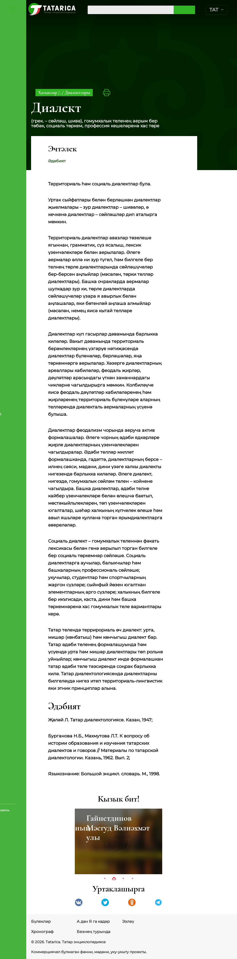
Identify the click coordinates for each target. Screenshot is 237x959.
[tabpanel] (118, 841)
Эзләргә (189, 10)
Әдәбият (57, 161)
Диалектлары (77, 92)
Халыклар (48, 92)
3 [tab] (123, 878)
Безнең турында (93, 931)
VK (79, 902)
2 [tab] (114, 878)
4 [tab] (132, 878)
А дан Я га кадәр (93, 921)
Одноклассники (132, 902)
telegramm (158, 902)
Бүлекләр (41, 921)
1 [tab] (104, 878)
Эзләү (128, 921)
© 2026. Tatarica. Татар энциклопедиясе (66, 942)
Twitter (105, 902)
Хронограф (42, 931)
